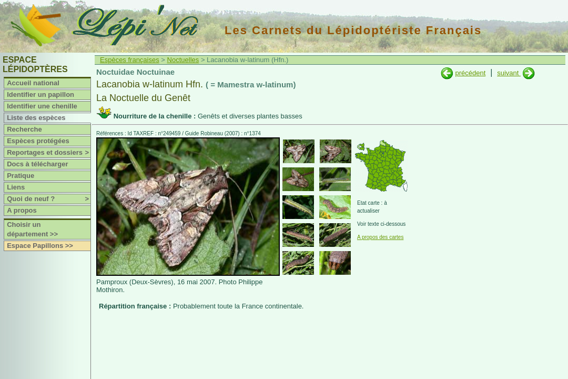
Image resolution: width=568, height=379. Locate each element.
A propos (22, 210)
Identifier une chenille (42, 106)
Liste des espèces (36, 118)
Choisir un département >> (32, 229)
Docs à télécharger (37, 164)
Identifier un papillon (40, 94)
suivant (509, 73)
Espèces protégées (38, 141)
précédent (470, 73)
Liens (16, 187)
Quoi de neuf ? (48, 199)
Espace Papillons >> (40, 246)
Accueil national (33, 83)
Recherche (24, 129)
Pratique (20, 175)
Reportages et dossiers (48, 152)
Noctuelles (183, 60)
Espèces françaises (129, 60)
